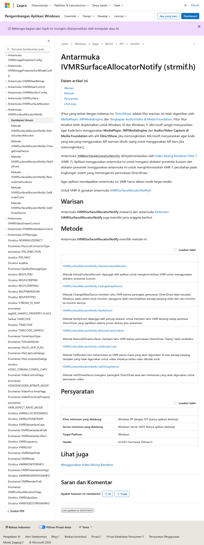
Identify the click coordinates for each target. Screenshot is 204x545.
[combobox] (27, 49)
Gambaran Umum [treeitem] (22, 120)
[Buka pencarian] (185, 5)
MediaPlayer (69, 119)
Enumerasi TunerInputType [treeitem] (24, 336)
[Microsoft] (7, 5)
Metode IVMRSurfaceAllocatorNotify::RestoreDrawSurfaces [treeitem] (31, 177)
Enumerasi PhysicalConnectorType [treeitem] (29, 246)
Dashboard (190, 16)
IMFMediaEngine (91, 119)
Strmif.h (135, 44)
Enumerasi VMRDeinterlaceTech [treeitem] (27, 436)
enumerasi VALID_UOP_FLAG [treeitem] (26, 347)
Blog (54, 536)
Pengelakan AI (11, 536)
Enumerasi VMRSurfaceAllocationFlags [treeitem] (24, 489)
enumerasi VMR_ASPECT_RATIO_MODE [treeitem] (25, 405)
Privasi (95, 536)
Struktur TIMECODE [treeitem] (20, 325)
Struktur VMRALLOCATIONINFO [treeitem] (28, 413)
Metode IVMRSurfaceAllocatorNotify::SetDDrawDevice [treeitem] (32, 208)
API (122, 44)
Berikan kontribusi (75, 536)
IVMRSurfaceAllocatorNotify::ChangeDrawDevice (92, 286)
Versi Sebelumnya (36, 536)
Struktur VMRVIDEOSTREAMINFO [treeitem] (29, 503)
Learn (65, 44)
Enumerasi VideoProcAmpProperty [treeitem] (29, 397)
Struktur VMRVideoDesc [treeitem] (23, 497)
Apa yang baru (169, 16)
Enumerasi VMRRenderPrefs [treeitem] (25, 481)
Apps (95, 44)
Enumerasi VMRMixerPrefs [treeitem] (24, 453)
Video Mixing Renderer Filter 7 (176, 156)
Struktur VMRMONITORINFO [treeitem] (26, 464)
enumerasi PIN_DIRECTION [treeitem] (24, 251)
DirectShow (123, 113)
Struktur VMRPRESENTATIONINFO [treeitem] (29, 475)
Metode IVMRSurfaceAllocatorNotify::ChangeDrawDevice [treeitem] (32, 146)
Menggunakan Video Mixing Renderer (87, 465)
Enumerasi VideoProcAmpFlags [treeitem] (27, 391)
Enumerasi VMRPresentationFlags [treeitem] (28, 470)
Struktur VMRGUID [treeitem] (20, 447)
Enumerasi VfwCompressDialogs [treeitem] (27, 359)
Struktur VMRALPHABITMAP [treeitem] (25, 419)
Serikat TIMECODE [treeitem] (19, 319)
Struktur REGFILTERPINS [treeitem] (23, 280)
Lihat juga (70, 104)
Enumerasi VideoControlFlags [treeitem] (26, 375)
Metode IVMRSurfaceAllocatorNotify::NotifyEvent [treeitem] (32, 161)
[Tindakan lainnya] (194, 44)
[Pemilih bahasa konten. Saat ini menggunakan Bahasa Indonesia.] (17, 527)
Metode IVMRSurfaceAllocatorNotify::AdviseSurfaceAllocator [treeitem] (31, 130)
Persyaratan (71, 98)
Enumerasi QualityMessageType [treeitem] (27, 269)
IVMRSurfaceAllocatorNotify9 (130, 190)
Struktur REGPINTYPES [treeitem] (22, 297)
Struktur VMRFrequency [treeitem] (23, 441)
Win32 (109, 44)
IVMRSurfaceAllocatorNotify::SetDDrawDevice (91, 366)
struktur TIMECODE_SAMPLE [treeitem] (26, 330)
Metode (69, 93)
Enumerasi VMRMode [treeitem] (21, 459)
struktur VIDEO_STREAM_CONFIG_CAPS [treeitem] (27, 366)
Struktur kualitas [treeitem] (18, 263)
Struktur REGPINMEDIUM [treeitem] (24, 291)
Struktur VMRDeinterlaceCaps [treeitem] (26, 424)
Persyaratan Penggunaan (164, 536)
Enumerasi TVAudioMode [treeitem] (23, 342)
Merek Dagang (12, 542)
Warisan (69, 88)
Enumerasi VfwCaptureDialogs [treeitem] (26, 353)
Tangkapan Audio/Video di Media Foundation (141, 119)
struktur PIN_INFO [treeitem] (19, 257)
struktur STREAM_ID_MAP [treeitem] (24, 303)
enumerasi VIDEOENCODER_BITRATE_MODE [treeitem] (28, 383)
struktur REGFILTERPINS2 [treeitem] (23, 286)
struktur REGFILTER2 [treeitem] (20, 274)
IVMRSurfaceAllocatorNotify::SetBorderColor (90, 346)
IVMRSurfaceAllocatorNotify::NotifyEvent (87, 310)
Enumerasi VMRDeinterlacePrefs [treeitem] (27, 430)
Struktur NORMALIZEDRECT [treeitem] (25, 240)
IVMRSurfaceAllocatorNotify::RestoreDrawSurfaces (93, 330)
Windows (80, 44)
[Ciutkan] (49, 40)
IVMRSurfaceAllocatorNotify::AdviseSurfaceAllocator (94, 266)
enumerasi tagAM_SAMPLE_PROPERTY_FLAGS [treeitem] (29, 310)
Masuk (195, 5)
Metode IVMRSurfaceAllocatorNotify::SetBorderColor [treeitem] (31, 192)
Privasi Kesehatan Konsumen (124, 536)
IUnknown (162, 212)
